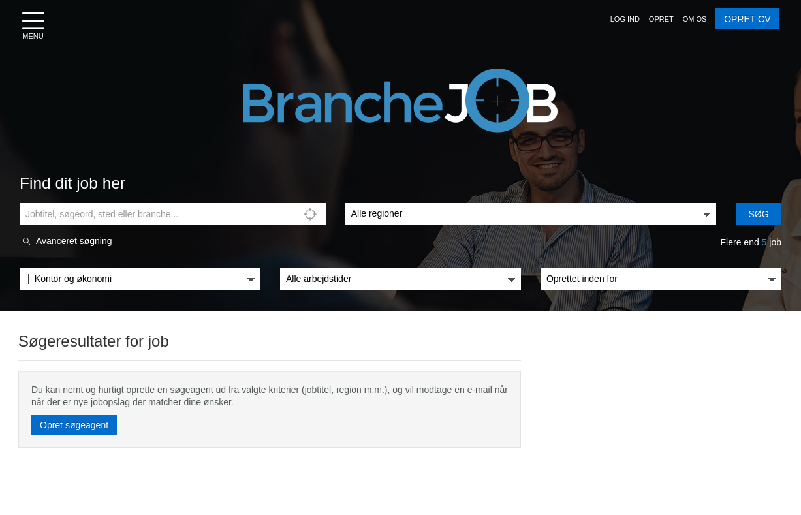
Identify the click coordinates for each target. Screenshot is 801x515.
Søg (759, 214)
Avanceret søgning (74, 241)
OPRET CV (747, 19)
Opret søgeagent (74, 425)
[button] (625, 18)
